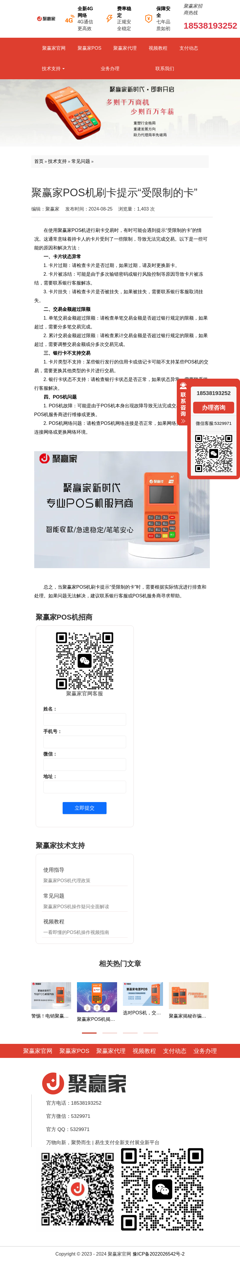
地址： (50, 776)
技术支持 (53, 68)
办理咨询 (213, 407)
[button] (89, 1033)
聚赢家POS (90, 48)
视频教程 (158, 48)
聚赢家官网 (54, 48)
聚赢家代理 (125, 48)
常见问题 (80, 161)
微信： (50, 753)
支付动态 (188, 48)
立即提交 (85, 808)
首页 (39, 161)
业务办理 (110, 68)
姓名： (50, 708)
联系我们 (164, 68)
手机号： (52, 731)
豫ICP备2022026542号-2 (159, 1253)
